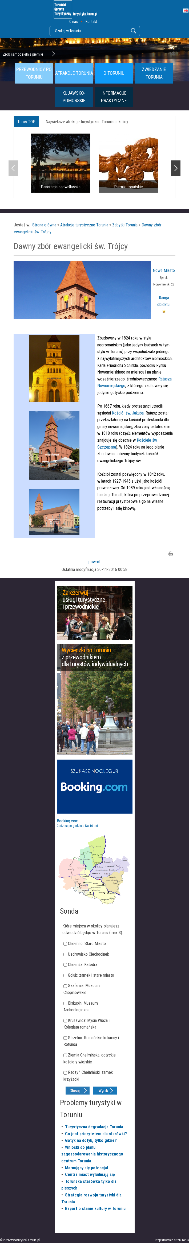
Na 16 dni (91, 826)
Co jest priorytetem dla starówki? (96, 1133)
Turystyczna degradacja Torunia (94, 1126)
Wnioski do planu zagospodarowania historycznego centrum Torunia (92, 1154)
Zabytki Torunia (125, 224)
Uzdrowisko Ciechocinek (88, 954)
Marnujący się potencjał (86, 1167)
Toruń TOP (26, 121)
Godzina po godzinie (70, 826)
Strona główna (44, 224)
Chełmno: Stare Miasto (87, 943)
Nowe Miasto (164, 270)
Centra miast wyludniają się (90, 1174)
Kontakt (91, 21)
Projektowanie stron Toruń (172, 1240)
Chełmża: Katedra (82, 964)
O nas (73, 21)
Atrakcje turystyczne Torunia (84, 224)
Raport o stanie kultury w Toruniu (95, 1208)
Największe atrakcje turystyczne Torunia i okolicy (87, 121)
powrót (94, 561)
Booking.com (67, 820)
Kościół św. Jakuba (128, 413)
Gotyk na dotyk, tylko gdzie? (91, 1140)
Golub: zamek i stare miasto (91, 975)
